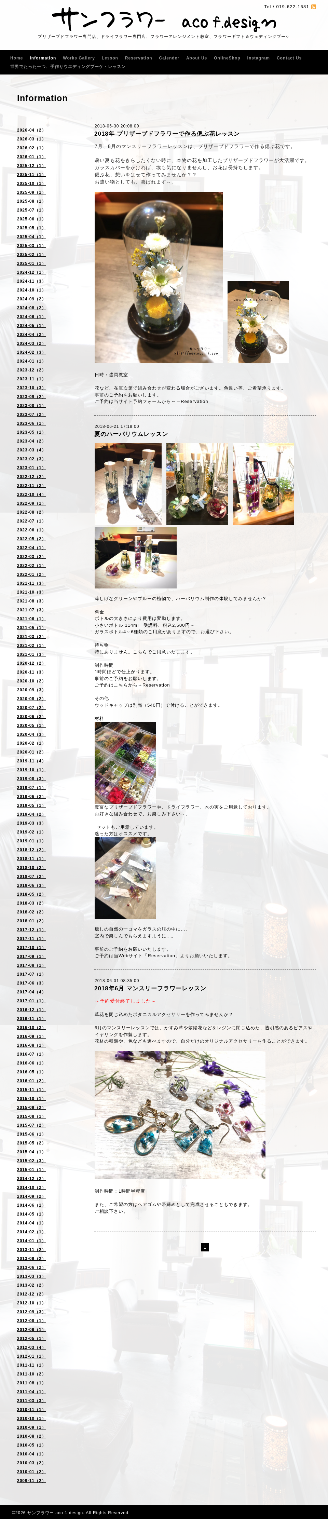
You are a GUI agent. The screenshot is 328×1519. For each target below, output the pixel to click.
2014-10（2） (31, 1187)
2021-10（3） (31, 592)
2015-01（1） (31, 1169)
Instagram (258, 58)
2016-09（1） (31, 1036)
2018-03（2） (31, 903)
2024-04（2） (31, 334)
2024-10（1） (31, 290)
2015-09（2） (31, 1107)
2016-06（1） (31, 1063)
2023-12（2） (31, 370)
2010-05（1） (31, 1445)
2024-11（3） (31, 281)
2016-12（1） (31, 1009)
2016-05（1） (31, 1072)
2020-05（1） (31, 725)
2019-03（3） (31, 823)
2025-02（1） (31, 254)
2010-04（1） (31, 1454)
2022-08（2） (31, 512)
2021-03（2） (31, 636)
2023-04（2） (31, 441)
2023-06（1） (31, 423)
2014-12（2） (31, 1178)
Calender (169, 58)
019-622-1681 (292, 6)
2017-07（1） (31, 974)
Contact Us (289, 58)
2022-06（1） (31, 530)
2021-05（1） (31, 627)
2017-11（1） (31, 938)
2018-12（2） (31, 849)
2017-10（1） (31, 947)
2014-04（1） (31, 1223)
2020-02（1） (31, 743)
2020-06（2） (31, 716)
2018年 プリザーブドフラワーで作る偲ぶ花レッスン (167, 134)
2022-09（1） (31, 503)
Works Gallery (79, 58)
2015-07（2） (31, 1125)
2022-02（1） (31, 565)
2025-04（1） (31, 236)
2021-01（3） (31, 654)
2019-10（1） (31, 770)
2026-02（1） (31, 148)
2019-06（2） (31, 796)
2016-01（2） (31, 1081)
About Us (196, 58)
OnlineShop (227, 58)
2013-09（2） (31, 1258)
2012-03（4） (31, 1347)
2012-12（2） (31, 1294)
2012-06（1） (31, 1329)
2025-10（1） (31, 183)
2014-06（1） (31, 1205)
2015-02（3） (31, 1160)
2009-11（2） (31, 1480)
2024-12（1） (31, 272)
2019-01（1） (31, 841)
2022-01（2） (31, 574)
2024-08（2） (31, 308)
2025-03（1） (31, 245)
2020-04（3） (31, 734)
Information (43, 58)
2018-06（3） (31, 885)
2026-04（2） (31, 130)
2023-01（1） (31, 467)
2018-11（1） (31, 858)
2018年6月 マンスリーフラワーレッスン (150, 988)
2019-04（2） (31, 814)
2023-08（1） (31, 405)
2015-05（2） (31, 1143)
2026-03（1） (31, 139)
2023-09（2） (31, 396)
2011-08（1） (31, 1383)
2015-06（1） (31, 1134)
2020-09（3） (31, 690)
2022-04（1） (31, 547)
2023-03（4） (31, 450)
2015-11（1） (31, 1089)
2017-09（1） (31, 956)
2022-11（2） (31, 485)
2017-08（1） (31, 965)
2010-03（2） (31, 1463)
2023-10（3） (31, 387)
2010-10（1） (31, 1418)
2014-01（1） (31, 1240)
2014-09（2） (31, 1196)
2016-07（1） (31, 1054)
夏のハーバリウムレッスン (131, 434)
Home (16, 58)
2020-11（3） (31, 672)
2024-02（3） (31, 352)
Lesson (110, 58)
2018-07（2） (31, 876)
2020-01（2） (31, 752)
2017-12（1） (31, 929)
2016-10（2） (31, 1027)
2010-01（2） (31, 1471)
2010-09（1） (31, 1427)
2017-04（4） (31, 992)
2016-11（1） (31, 1018)
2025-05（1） (31, 228)
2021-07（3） (31, 610)
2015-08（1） (31, 1116)
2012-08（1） (31, 1320)
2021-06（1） (31, 618)
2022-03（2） (31, 556)
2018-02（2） (31, 912)
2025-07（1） (31, 210)
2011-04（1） (31, 1391)
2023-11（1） (31, 379)
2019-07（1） (31, 787)
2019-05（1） (31, 805)
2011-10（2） (31, 1374)
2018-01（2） (31, 921)
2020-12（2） (31, 663)
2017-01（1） (31, 1001)
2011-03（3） (31, 1400)
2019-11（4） (31, 761)
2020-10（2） (31, 681)
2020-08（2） (31, 698)
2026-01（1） (31, 156)
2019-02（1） (31, 832)
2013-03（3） (31, 1276)
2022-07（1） (31, 521)
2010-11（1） (31, 1409)
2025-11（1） (31, 174)
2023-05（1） (31, 432)
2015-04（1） (31, 1152)
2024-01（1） (31, 361)
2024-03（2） (31, 343)
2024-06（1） (31, 316)
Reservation (138, 58)
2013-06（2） (31, 1267)
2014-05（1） (31, 1214)
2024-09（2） (31, 299)
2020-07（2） (31, 707)
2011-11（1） (31, 1365)
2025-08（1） (31, 201)
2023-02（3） (31, 459)
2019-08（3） (31, 778)
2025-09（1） (31, 192)
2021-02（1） (31, 645)
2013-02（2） (31, 1285)
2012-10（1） (31, 1303)
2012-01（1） (31, 1356)
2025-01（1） (31, 263)
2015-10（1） (31, 1098)
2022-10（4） (31, 494)
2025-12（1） (31, 165)
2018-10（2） (31, 867)
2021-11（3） (31, 583)
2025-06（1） (31, 219)
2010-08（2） (31, 1436)
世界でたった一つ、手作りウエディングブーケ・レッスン (68, 66)
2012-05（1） (31, 1338)
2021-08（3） (31, 601)
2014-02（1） (31, 1232)
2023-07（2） (31, 414)
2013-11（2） (31, 1249)
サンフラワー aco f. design (55, 1512)
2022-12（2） (31, 476)
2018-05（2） (31, 894)
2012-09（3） (31, 1312)
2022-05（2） (31, 539)
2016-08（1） (31, 1045)
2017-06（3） (31, 983)
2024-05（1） (31, 325)
